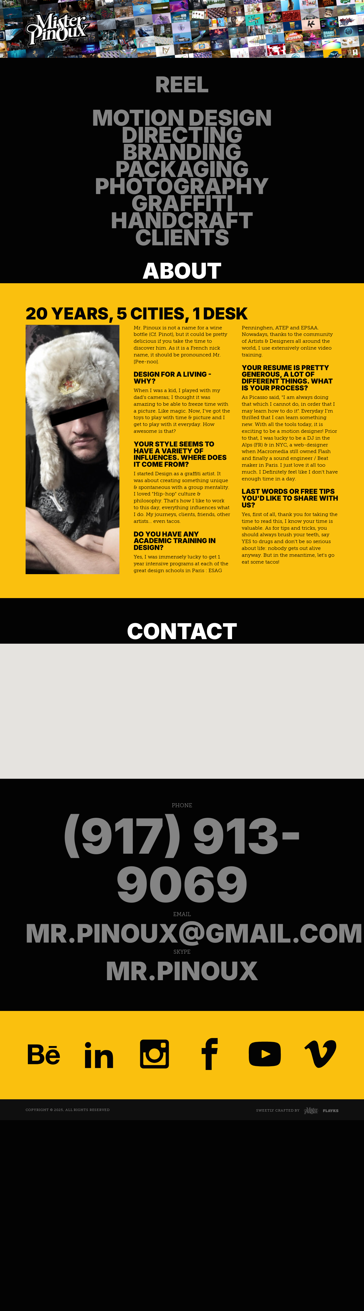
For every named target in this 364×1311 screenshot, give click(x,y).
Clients (182, 382)
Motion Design (182, 144)
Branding (182, 212)
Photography (182, 280)
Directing (182, 178)
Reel (182, 93)
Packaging (182, 246)
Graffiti (182, 314)
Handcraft (182, 348)
